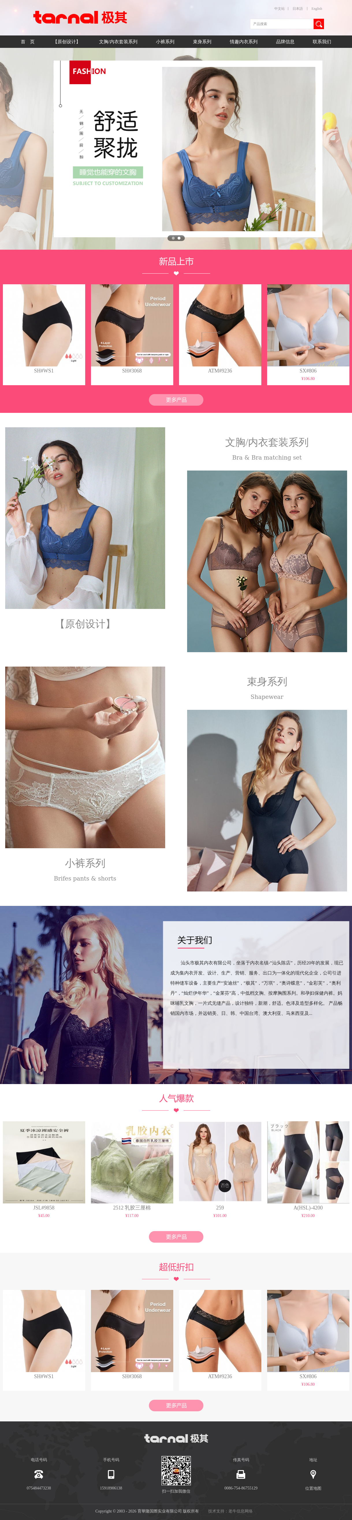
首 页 (28, 41)
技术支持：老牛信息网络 (230, 1511)
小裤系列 (166, 41)
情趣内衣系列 (244, 41)
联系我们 (322, 41)
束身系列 (203, 41)
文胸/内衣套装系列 (118, 41)
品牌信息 (285, 41)
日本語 (298, 9)
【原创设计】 (67, 41)
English (317, 9)
